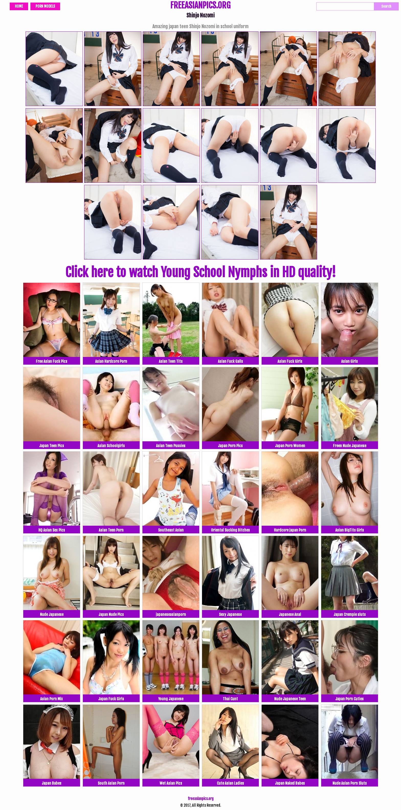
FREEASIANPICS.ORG (200, 5)
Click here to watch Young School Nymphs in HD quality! (200, 272)
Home (19, 6)
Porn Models (45, 6)
